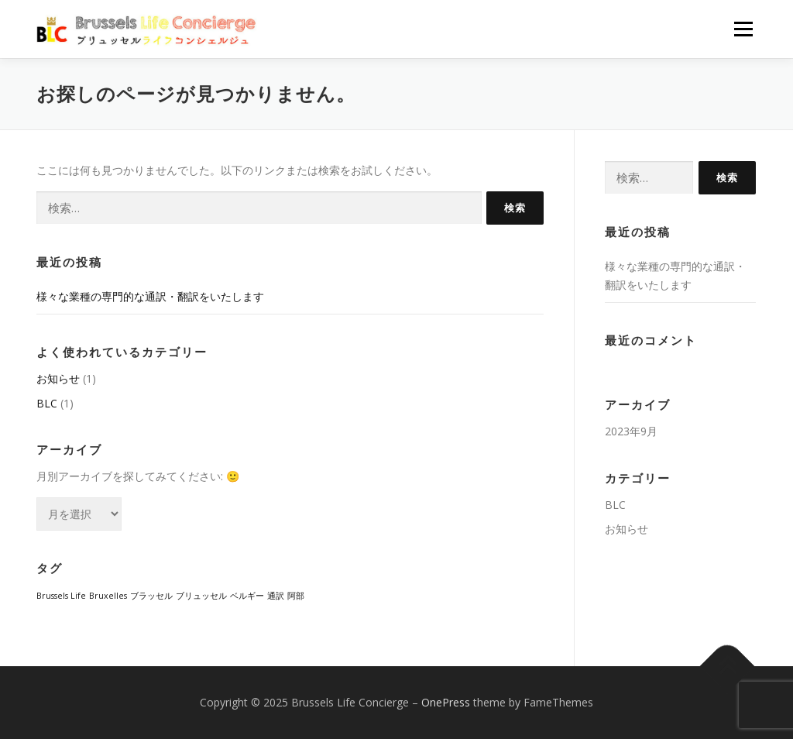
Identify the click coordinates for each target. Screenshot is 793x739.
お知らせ (58, 378)
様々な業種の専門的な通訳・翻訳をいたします (150, 296)
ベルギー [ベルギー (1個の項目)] (247, 595)
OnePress (445, 702)
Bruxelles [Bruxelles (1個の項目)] (108, 595)
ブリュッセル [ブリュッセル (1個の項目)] (201, 595)
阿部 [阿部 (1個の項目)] (295, 595)
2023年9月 (631, 431)
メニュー (743, 29)
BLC (46, 403)
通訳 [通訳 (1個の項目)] (275, 595)
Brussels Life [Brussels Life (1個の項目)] (61, 595)
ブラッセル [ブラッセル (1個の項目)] (151, 595)
